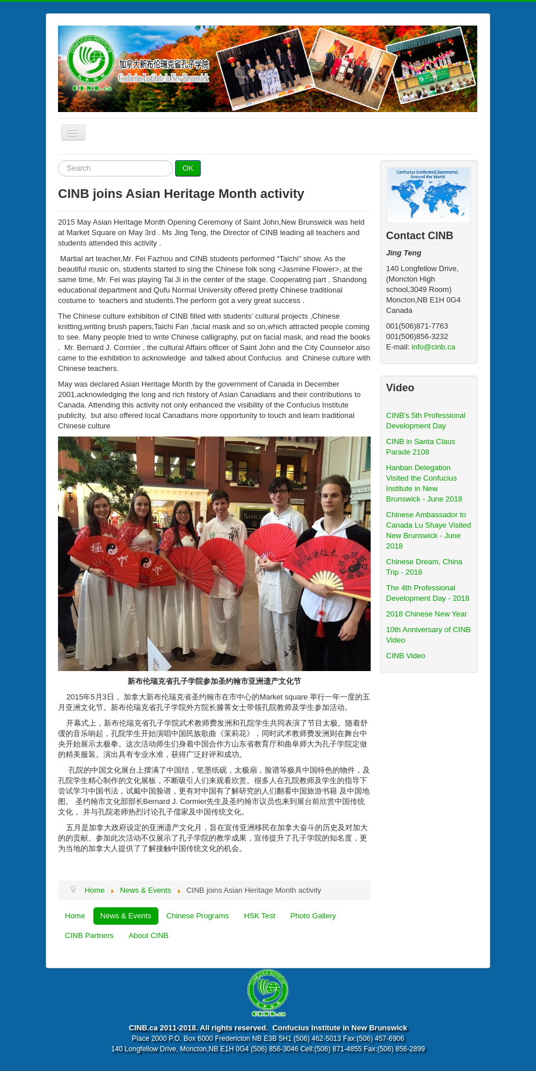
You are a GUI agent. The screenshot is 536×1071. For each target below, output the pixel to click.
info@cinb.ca (433, 346)
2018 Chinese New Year (427, 614)
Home (75, 915)
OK (188, 168)
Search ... (58, 160)
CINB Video (406, 655)
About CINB (149, 935)
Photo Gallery (313, 915)
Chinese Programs (197, 915)
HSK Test (260, 915)
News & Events (125, 915)
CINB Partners (89, 935)
